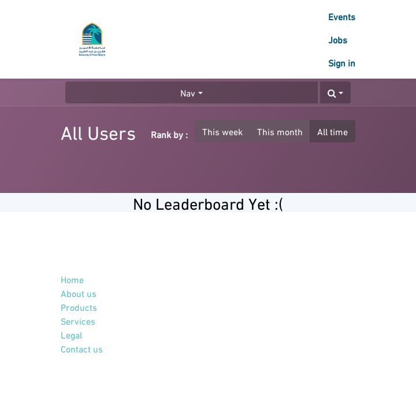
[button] (335, 92)
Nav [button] (187, 92)
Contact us (82, 348)
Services (78, 320)
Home (72, 278)
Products (79, 306)
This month (280, 131)
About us (78, 292)
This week (222, 131)
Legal (71, 334)
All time (332, 131)
